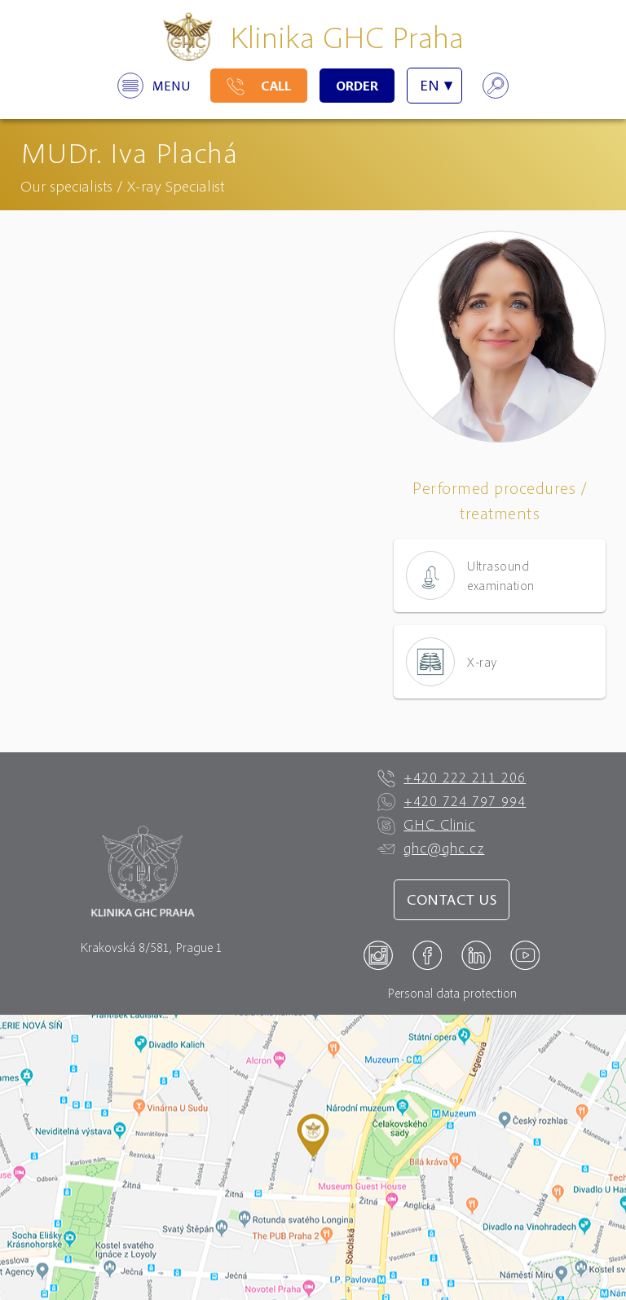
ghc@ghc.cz (430, 848)
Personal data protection (452, 993)
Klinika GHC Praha (347, 36)
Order (357, 85)
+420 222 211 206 (451, 777)
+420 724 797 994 (451, 801)
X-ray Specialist (175, 185)
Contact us (451, 899)
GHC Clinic (426, 825)
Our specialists (66, 185)
